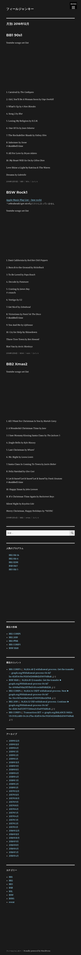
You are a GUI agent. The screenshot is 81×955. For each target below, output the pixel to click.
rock (28, 353)
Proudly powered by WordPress (37, 950)
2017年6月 (14, 808)
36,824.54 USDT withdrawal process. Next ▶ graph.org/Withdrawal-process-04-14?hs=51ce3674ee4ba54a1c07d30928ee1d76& (39, 693)
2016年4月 (14, 855)
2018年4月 (14, 776)
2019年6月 (14, 747)
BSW (22, 353)
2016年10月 (14, 837)
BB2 (21, 517)
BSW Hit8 (13, 647)
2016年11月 (14, 833)
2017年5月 (13, 811)
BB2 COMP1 (15, 633)
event (11, 901)
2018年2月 (14, 783)
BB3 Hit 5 (13, 568)
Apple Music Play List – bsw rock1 (24, 199)
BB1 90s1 (14, 35)
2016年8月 (14, 844)
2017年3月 (13, 819)
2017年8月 (14, 804)
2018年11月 (14, 761)
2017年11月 (14, 794)
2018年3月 (14, 779)
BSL (11, 890)
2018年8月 (14, 768)
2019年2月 (14, 754)
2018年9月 (14, 765)
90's (27, 181)
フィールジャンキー (20, 9)
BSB (11, 887)
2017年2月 (13, 822)
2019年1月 (13, 758)
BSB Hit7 (13, 565)
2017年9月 (14, 801)
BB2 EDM (13, 561)
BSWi (11, 897)
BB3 (11, 883)
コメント (34, 181)
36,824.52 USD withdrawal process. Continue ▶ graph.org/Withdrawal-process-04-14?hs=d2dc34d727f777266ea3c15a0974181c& (39, 704)
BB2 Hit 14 (14, 554)
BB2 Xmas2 (16, 363)
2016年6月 (14, 847)
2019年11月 (14, 743)
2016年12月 (14, 829)
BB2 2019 (13, 636)
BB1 (21, 181)
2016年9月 (14, 840)
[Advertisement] (41, 596)
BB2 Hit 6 (13, 557)
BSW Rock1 (16, 192)
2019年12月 (14, 740)
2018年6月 (14, 772)
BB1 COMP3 (15, 643)
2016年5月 (14, 851)
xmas (28, 517)
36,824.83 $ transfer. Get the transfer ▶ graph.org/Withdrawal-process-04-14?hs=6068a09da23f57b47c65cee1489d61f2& (35, 683)
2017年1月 (13, 826)
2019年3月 (14, 750)
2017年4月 (14, 815)
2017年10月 (14, 797)
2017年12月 (14, 790)
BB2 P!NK (13, 640)
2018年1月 (13, 786)
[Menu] (73, 5)
